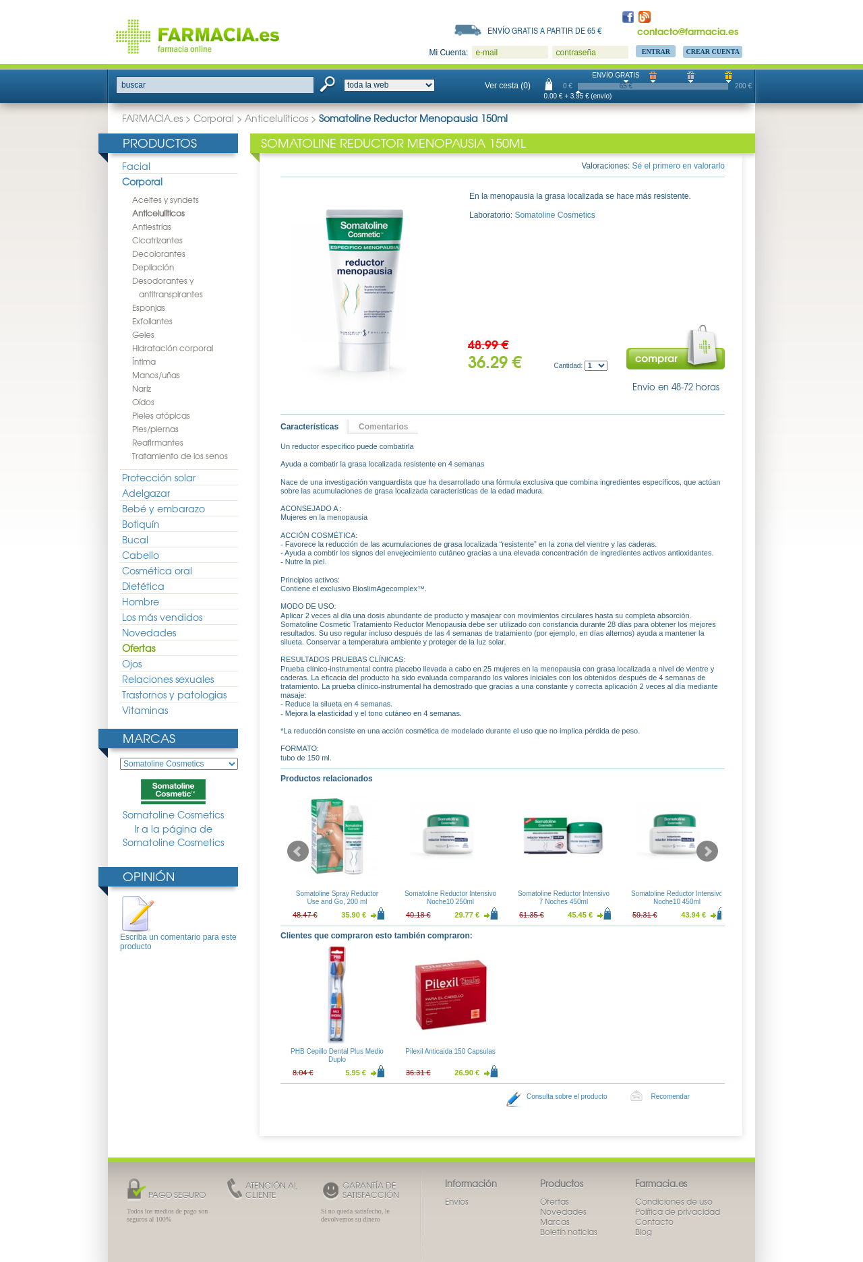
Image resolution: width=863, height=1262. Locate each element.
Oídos (143, 402)
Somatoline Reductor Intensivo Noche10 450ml (677, 897)
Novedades (149, 632)
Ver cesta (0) (508, 85)
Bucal (135, 539)
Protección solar (159, 477)
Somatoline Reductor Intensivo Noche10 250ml (450, 897)
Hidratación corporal (172, 348)
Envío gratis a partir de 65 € (544, 30)
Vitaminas (145, 710)
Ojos (132, 663)
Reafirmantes (157, 442)
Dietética (143, 586)
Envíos (457, 1201)
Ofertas (138, 648)
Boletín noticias (568, 1232)
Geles (143, 334)
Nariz (141, 388)
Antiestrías (151, 226)
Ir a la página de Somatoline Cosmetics (173, 835)
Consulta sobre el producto (567, 1096)
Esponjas (148, 307)
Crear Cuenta (713, 51)
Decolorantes (158, 253)
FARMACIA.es (152, 118)
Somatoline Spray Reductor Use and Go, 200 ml (337, 897)
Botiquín (141, 524)
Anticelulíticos (276, 118)
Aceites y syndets (165, 199)
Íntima (144, 361)
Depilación (153, 267)
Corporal (214, 118)
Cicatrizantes (157, 240)
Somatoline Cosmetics (173, 800)
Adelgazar (146, 493)
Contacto (654, 1221)
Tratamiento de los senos (180, 456)
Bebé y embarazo (163, 508)
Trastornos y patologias (174, 694)
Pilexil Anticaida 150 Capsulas (450, 1051)
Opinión (149, 876)
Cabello (140, 555)
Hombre (140, 601)
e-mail (486, 52)
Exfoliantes (152, 321)
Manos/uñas (156, 375)
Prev (298, 851)
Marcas (149, 738)
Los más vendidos (162, 617)
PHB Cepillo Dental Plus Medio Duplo (337, 1055)
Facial (136, 166)
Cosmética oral (157, 570)
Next (707, 851)
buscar (133, 85)
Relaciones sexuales (168, 679)
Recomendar (670, 1096)
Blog (643, 1232)
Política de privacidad (677, 1211)
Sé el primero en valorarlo (678, 166)
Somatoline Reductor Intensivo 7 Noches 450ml (563, 897)
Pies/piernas (155, 429)
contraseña (575, 52)
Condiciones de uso (674, 1201)
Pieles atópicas (161, 415)
